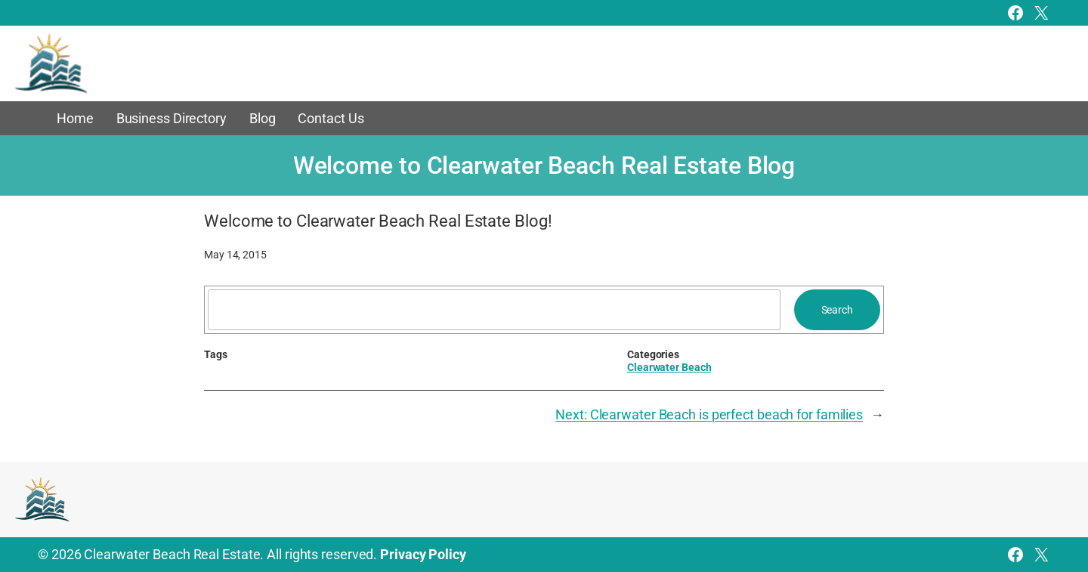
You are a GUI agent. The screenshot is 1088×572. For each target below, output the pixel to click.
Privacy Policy (423, 554)
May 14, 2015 (235, 255)
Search (837, 310)
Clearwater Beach (669, 367)
